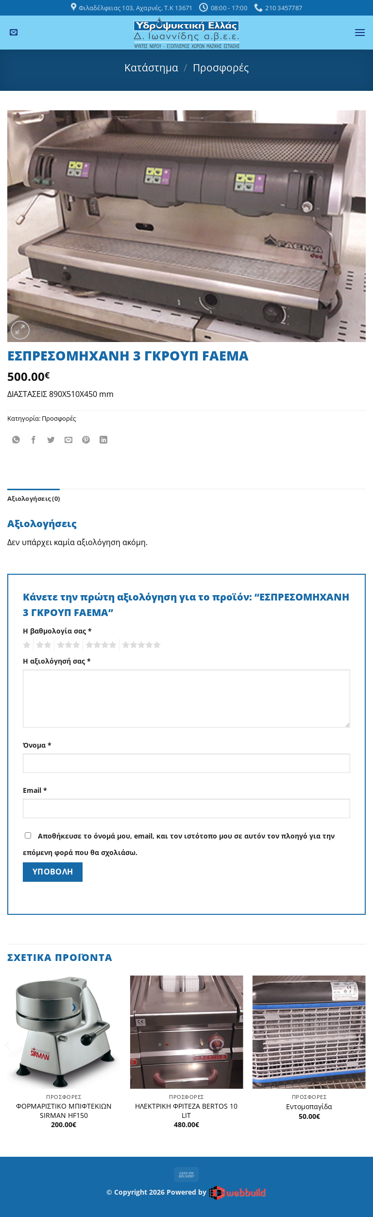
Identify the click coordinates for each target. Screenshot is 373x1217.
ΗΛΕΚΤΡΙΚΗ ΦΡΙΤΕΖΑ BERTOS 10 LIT (186, 1111)
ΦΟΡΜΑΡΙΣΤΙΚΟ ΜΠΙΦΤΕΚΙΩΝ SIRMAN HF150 (64, 1111)
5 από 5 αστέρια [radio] (140, 645)
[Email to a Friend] (69, 440)
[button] (360, 32)
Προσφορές (221, 67)
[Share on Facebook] (34, 440)
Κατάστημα (151, 67)
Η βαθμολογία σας (57, 630)
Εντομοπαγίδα (309, 1106)
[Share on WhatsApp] (16, 440)
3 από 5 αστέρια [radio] (67, 645)
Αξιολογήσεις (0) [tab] (33, 498)
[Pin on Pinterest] (86, 440)
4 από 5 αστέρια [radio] (100, 645)
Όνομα (37, 745)
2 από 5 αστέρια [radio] (42, 645)
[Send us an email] (13, 32)
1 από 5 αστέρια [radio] (25, 645)
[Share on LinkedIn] (104, 440)
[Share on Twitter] (51, 440)
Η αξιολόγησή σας (57, 661)
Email (35, 790)
